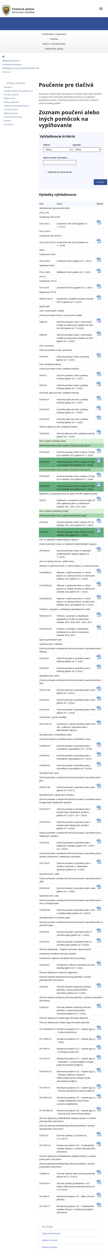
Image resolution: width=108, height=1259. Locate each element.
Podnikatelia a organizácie (54, 34)
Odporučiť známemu (51, 1233)
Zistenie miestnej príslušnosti (16, 105)
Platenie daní (9, 98)
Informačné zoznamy (13, 117)
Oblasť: (46, 144)
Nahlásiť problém (49, 1247)
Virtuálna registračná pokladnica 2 (18, 91)
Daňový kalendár (11, 102)
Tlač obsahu (47, 1226)
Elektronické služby (54, 48)
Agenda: (77, 144)
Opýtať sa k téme (50, 1240)
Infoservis (8, 87)
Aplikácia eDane (11, 113)
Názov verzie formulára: (55, 157)
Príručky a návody (11, 94)
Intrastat (7, 120)
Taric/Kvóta (9, 124)
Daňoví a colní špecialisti (54, 43)
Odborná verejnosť (10, 60)
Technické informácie (12, 64)
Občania (54, 38)
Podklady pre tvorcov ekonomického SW (20, 68)
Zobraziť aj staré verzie (60, 172)
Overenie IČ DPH (11, 109)
